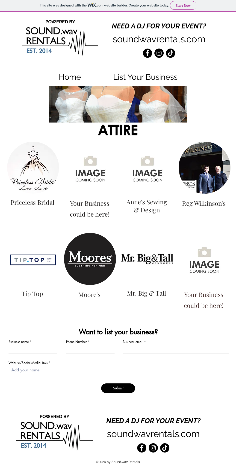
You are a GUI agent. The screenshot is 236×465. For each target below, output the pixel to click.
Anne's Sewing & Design (147, 206)
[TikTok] (170, 53)
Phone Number (76, 341)
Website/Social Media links (28, 362)
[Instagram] (159, 53)
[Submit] (118, 388)
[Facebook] (147, 53)
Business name (19, 341)
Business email (133, 341)
